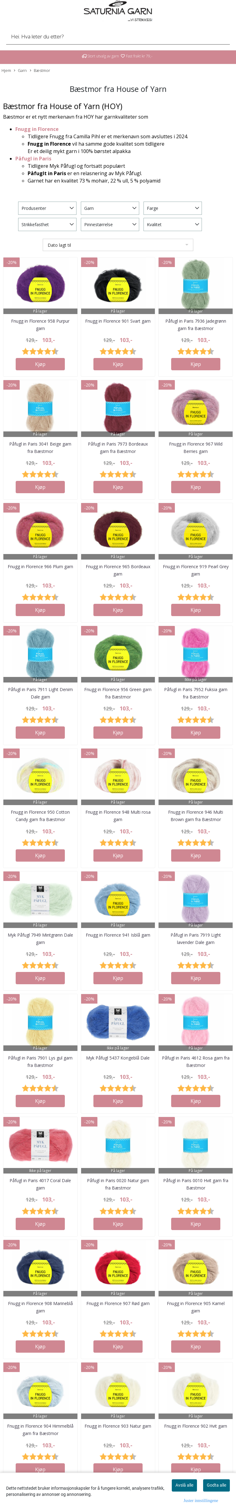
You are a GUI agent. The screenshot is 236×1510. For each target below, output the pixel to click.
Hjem (6, 70)
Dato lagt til (59, 245)
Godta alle (216, 1485)
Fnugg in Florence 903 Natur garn (118, 1426)
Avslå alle (184, 1485)
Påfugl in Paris (33, 158)
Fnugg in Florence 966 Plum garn (40, 566)
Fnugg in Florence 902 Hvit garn (195, 1426)
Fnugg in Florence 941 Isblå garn (118, 935)
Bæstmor (40, 70)
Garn (20, 70)
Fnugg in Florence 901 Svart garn (118, 321)
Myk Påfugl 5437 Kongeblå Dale (118, 1058)
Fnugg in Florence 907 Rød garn (118, 1303)
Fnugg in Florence (37, 129)
